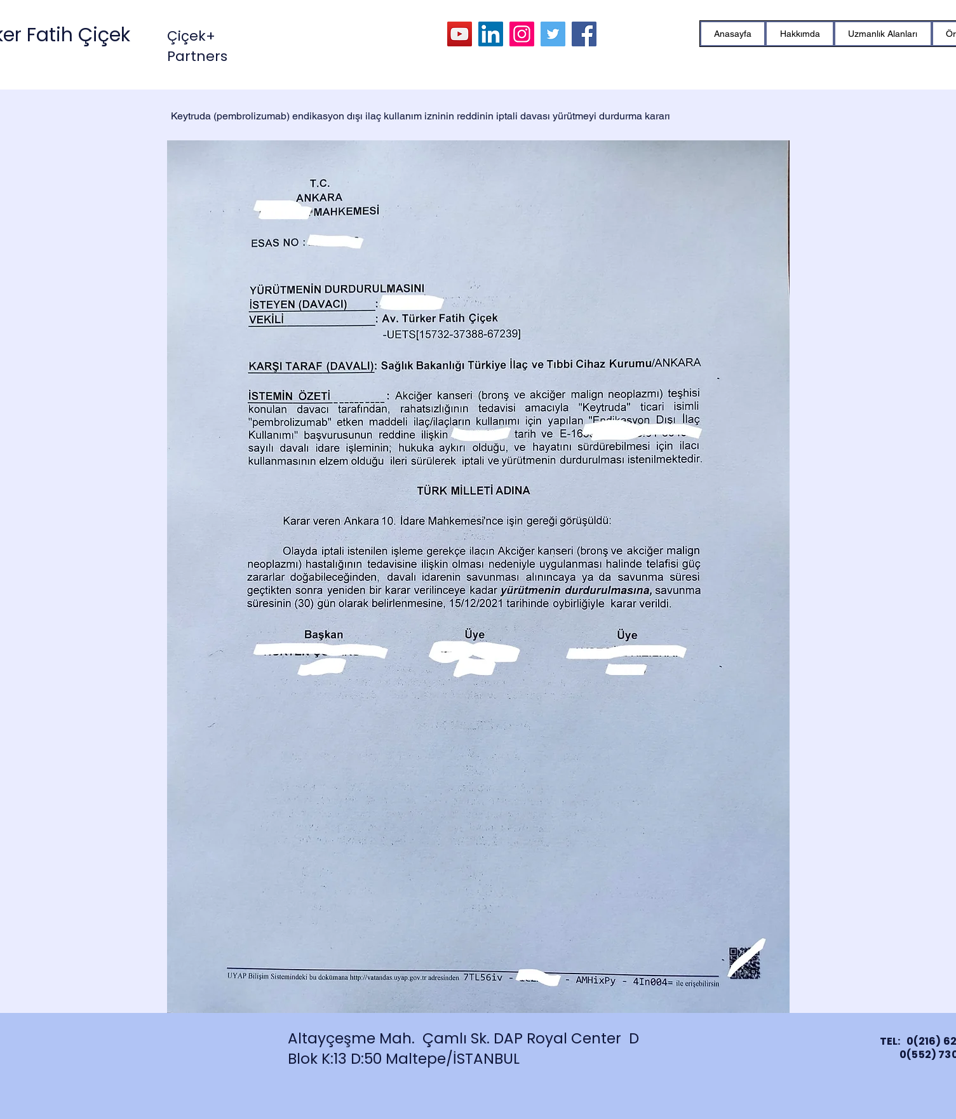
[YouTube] (459, 34)
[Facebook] (584, 34)
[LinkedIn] (490, 34)
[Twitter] (553, 34)
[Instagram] (521, 34)
